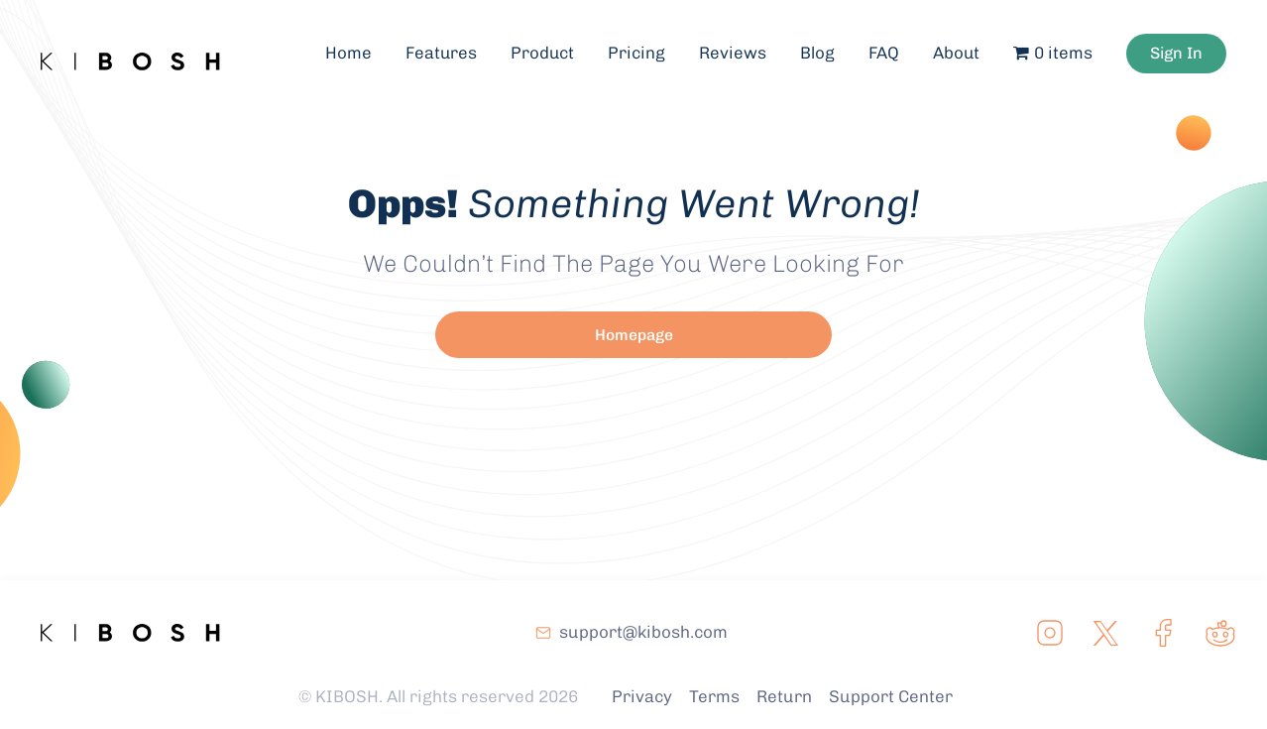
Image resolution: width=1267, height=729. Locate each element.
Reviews (738, 46)
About (962, 46)
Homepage (634, 334)
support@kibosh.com (643, 632)
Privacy (642, 696)
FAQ (889, 46)
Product (548, 46)
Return (784, 696)
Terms (714, 696)
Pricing (642, 46)
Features (445, 46)
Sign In (1184, 46)
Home (352, 46)
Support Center (891, 696)
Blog (823, 46)
